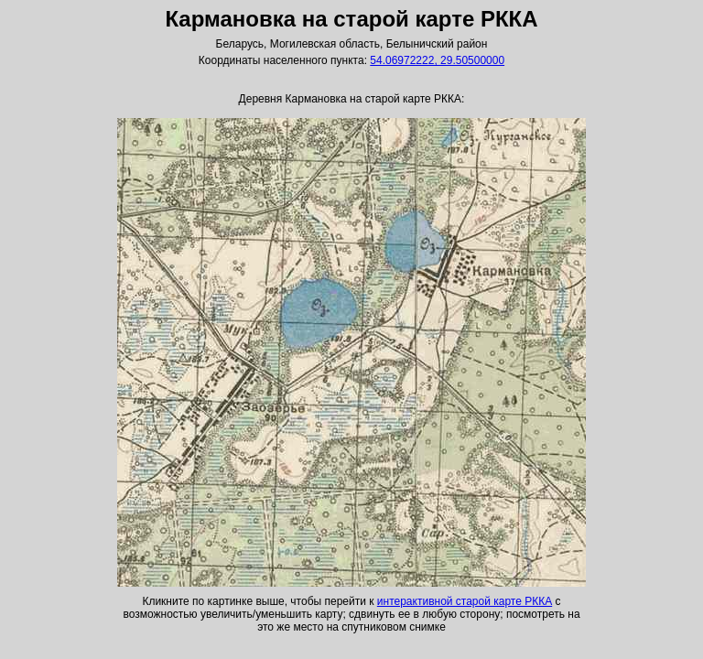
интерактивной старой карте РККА (464, 601)
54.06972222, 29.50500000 (437, 60)
